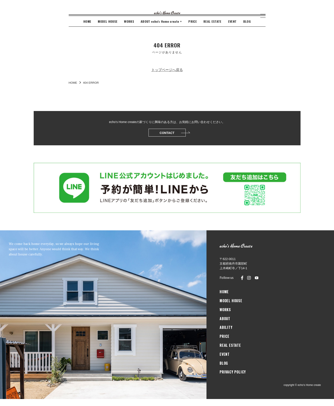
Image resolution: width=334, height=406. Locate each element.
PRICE (192, 28)
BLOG (247, 28)
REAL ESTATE (212, 28)
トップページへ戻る (167, 77)
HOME (87, 28)
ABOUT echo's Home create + (161, 28)
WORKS (129, 28)
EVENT (232, 28)
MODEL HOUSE (107, 28)
